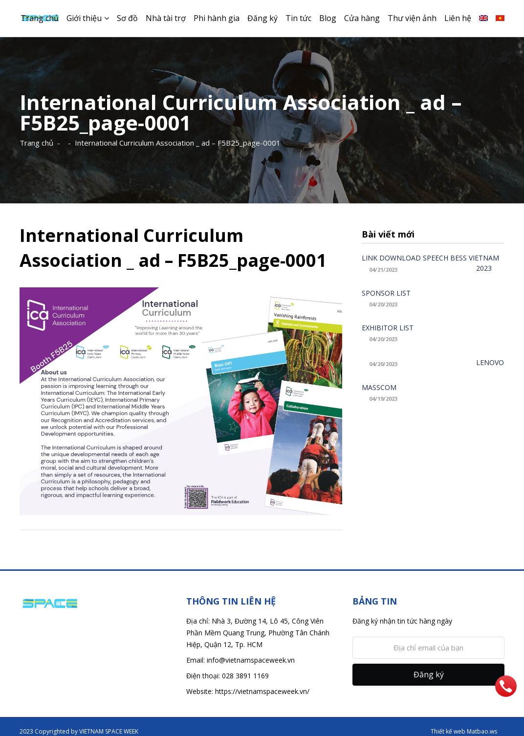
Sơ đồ (127, 18)
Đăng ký (262, 18)
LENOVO (490, 362)
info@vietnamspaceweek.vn (251, 660)
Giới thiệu (84, 18)
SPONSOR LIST (386, 293)
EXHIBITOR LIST (388, 327)
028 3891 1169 (245, 675)
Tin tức (298, 18)
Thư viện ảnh (412, 18)
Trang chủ (40, 18)
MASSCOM (379, 387)
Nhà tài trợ (166, 18)
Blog (327, 18)
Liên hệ (457, 18)
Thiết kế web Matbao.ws (464, 731)
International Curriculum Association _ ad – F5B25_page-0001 (178, 143)
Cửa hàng (362, 18)
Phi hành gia (217, 18)
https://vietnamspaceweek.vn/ (262, 691)
